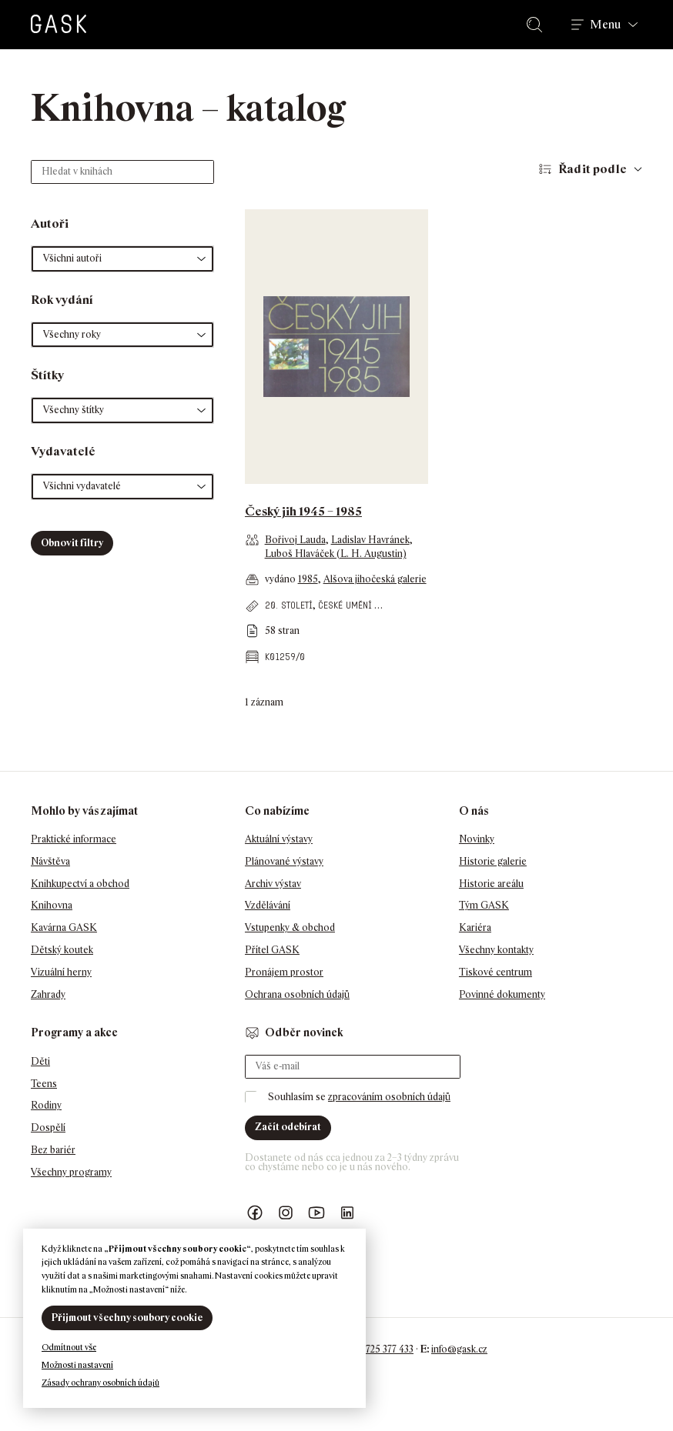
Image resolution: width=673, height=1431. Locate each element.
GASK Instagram (286, 1213)
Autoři (50, 223)
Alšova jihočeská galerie (375, 579)
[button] (122, 258)
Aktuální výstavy (279, 839)
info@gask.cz (459, 1349)
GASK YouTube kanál (316, 1213)
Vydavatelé (63, 451)
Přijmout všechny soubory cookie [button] (127, 1317)
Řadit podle (592, 169)
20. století (289, 605)
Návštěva (50, 861)
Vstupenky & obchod (290, 927)
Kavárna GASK (64, 927)
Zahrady (48, 994)
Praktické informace (73, 839)
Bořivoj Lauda (295, 539)
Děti (40, 1061)
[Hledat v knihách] (122, 172)
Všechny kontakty (496, 950)
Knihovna (51, 905)
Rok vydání (62, 299)
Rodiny (46, 1105)
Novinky (476, 839)
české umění (345, 605)
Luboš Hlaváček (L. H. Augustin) (336, 553)
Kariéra (475, 927)
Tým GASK (484, 905)
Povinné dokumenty (502, 994)
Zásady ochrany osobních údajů (100, 1382)
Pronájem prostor (284, 972)
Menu (605, 24)
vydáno (281, 579)
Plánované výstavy (284, 861)
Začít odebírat (288, 1126)
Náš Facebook (255, 1213)
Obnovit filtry (72, 543)
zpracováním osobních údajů (389, 1096)
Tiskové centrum (495, 972)
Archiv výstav (273, 883)
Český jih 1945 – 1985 (303, 511)
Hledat (537, 24)
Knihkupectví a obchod (80, 883)
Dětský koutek (62, 950)
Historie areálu (491, 883)
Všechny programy (71, 1172)
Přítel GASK (272, 950)
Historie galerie (493, 861)
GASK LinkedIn (347, 1213)
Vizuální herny (61, 972)
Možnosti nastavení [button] (77, 1364)
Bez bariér (53, 1150)
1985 (308, 579)
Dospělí (48, 1127)
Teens (44, 1083)
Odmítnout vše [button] (69, 1347)
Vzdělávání (267, 905)
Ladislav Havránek (370, 539)
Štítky (47, 375)
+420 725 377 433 (378, 1349)
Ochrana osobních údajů (297, 994)
